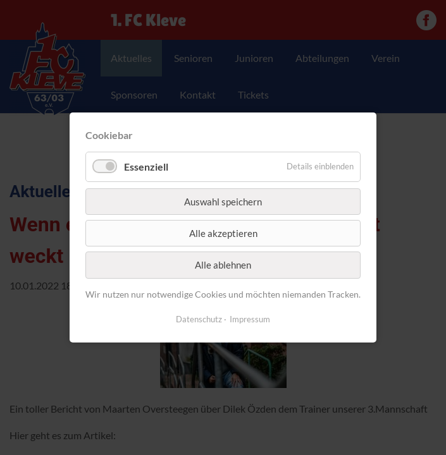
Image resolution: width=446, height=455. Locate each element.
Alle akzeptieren (223, 233)
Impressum (250, 319)
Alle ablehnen (223, 264)
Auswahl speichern (223, 201)
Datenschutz (199, 319)
